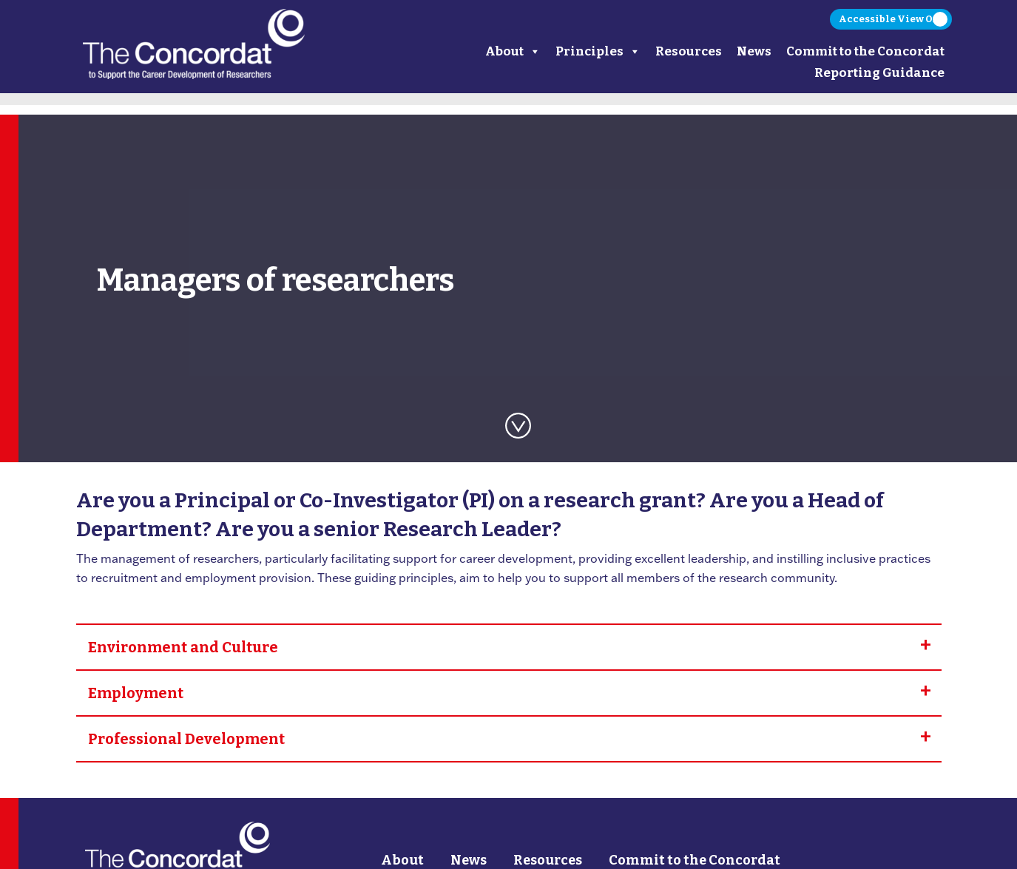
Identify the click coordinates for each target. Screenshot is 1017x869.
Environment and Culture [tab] (183, 647)
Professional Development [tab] (186, 739)
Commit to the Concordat (865, 51)
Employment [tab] (135, 693)
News (754, 51)
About (513, 51)
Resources (688, 51)
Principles (598, 51)
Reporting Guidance (879, 73)
